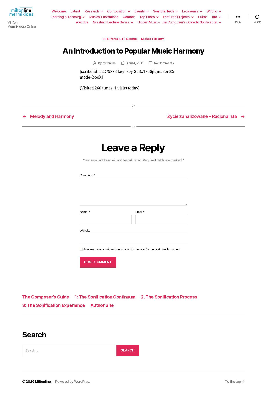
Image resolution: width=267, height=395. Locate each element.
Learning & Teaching (66, 18)
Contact (129, 18)
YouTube (81, 24)
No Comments (164, 66)
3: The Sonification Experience (53, 308)
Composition (116, 13)
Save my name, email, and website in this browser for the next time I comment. (132, 252)
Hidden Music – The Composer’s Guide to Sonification (177, 24)
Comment (87, 178)
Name (85, 215)
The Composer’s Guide (45, 300)
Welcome (59, 13)
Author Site (102, 308)
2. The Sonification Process (169, 300)
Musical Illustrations (103, 18)
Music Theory (152, 42)
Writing (212, 13)
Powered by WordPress (72, 384)
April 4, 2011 (135, 66)
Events (140, 13)
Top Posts (147, 18)
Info (214, 18)
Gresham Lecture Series (111, 24)
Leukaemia (190, 13)
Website (85, 233)
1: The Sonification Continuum (105, 300)
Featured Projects (176, 18)
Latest (75, 13)
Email (140, 215)
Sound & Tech (163, 13)
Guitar (202, 18)
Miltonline (43, 384)
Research (92, 13)
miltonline (109, 66)
